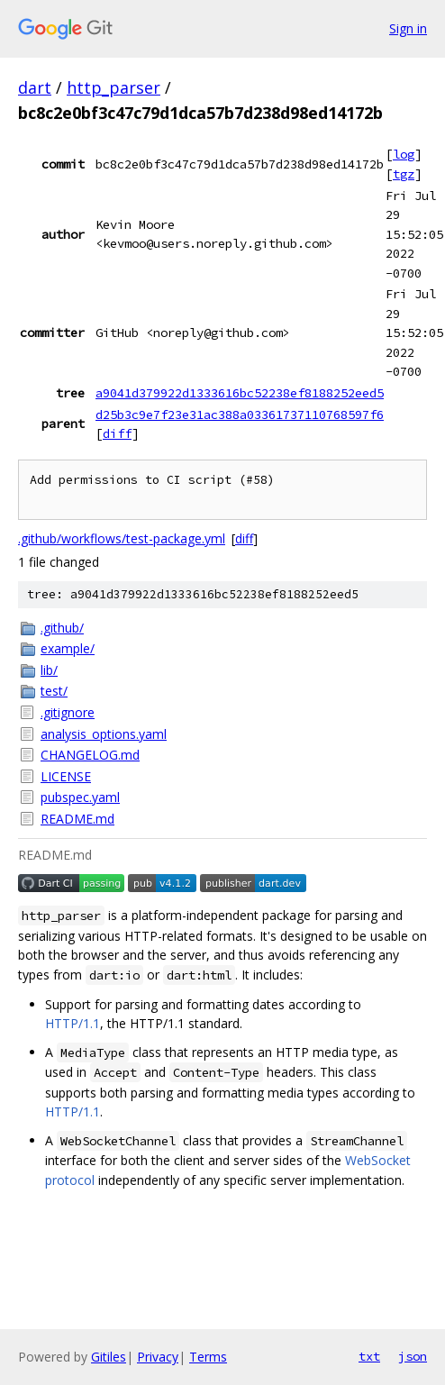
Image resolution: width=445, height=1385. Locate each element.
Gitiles (108, 1356)
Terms (208, 1356)
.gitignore (68, 712)
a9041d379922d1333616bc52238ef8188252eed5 (239, 393)
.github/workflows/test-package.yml (121, 538)
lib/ (49, 670)
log (403, 154)
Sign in (408, 28)
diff (117, 433)
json (412, 1356)
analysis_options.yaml (104, 734)
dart (34, 87)
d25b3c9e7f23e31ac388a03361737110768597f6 (239, 414)
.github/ (62, 627)
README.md (77, 818)
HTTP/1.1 (72, 1023)
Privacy (157, 1356)
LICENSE (66, 776)
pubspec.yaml (80, 797)
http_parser (113, 87)
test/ (54, 690)
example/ (68, 648)
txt (369, 1356)
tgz (403, 174)
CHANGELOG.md (90, 754)
